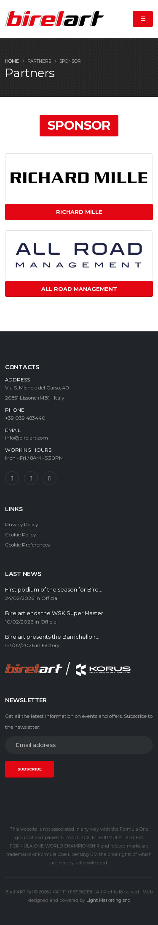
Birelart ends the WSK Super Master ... (56, 613)
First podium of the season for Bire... (53, 589)
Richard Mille (79, 212)
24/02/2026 (19, 598)
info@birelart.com (26, 438)
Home (12, 61)
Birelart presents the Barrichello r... (52, 637)
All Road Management (79, 289)
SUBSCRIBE (29, 769)
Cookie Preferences (27, 545)
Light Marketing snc (108, 900)
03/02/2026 (20, 645)
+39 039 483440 (25, 418)
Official (50, 598)
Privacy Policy (21, 525)
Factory (50, 645)
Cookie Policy (20, 535)
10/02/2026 (19, 622)
